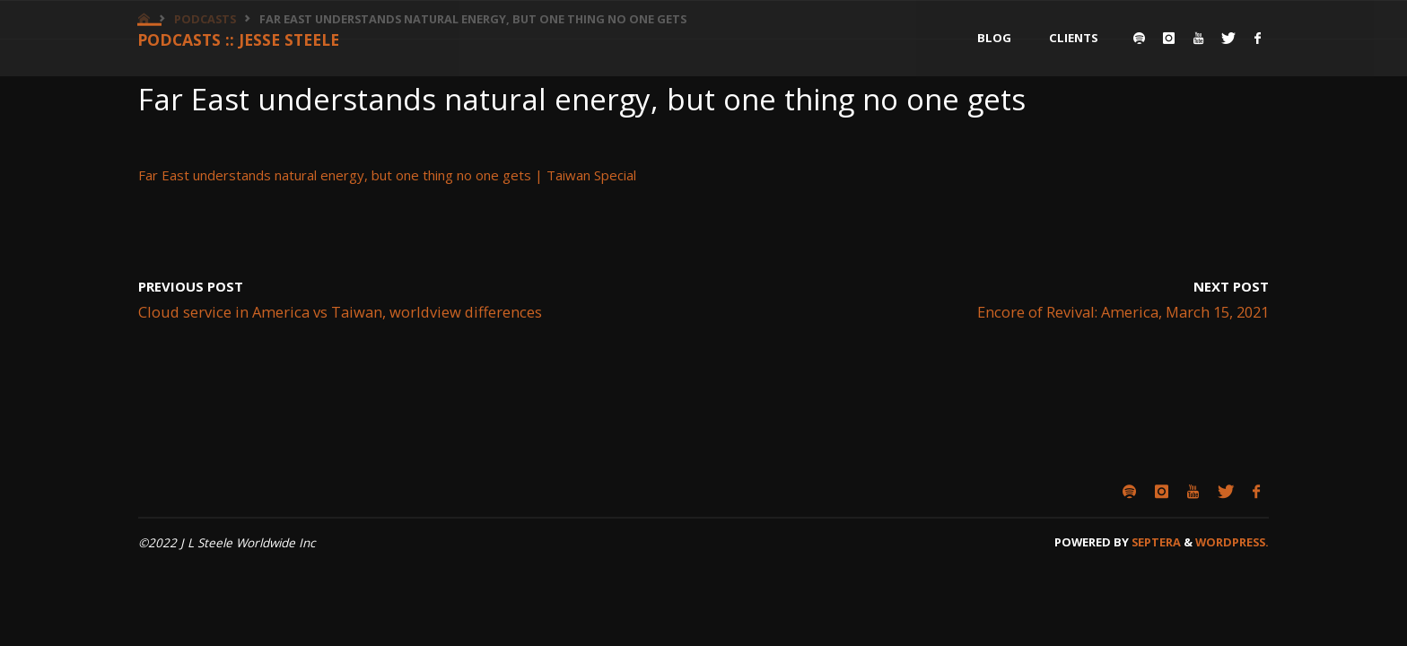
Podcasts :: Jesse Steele (243, 39)
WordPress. (1232, 542)
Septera (1155, 542)
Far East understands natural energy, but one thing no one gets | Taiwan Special (387, 175)
